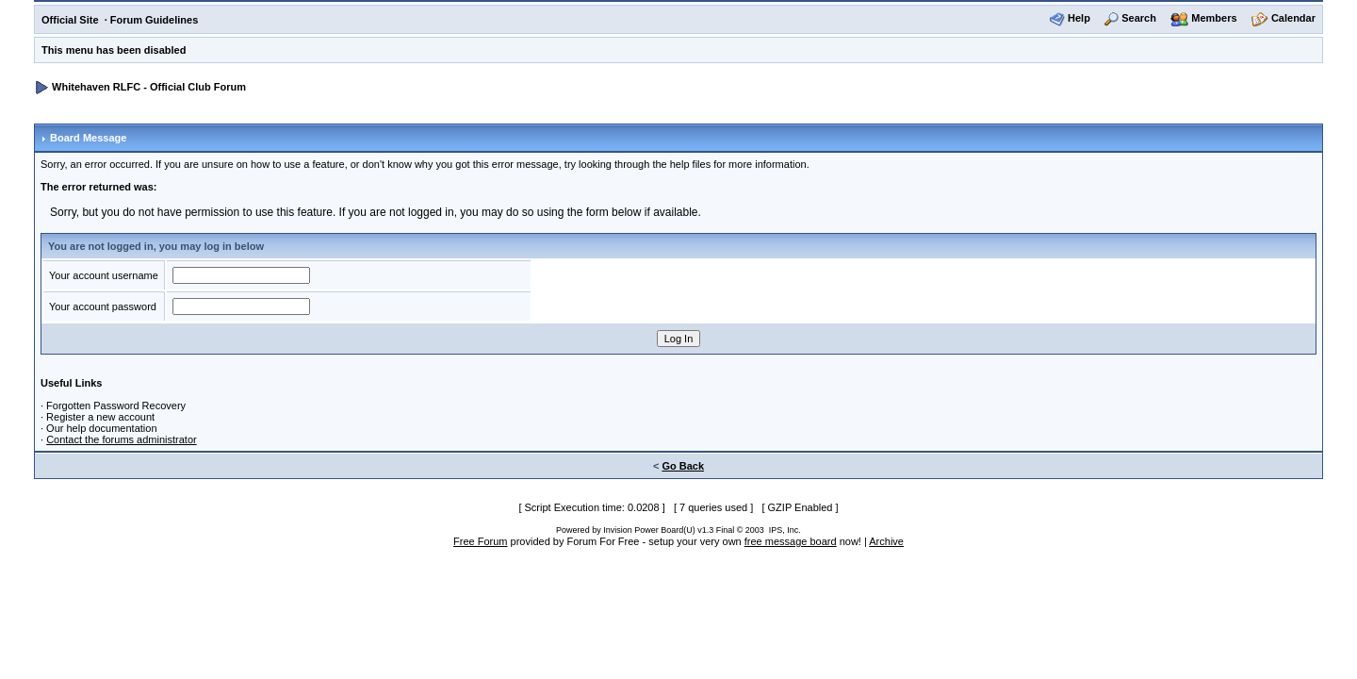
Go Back (683, 466)
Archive (886, 541)
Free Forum (480, 541)
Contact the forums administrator (121, 439)
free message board (790, 541)
